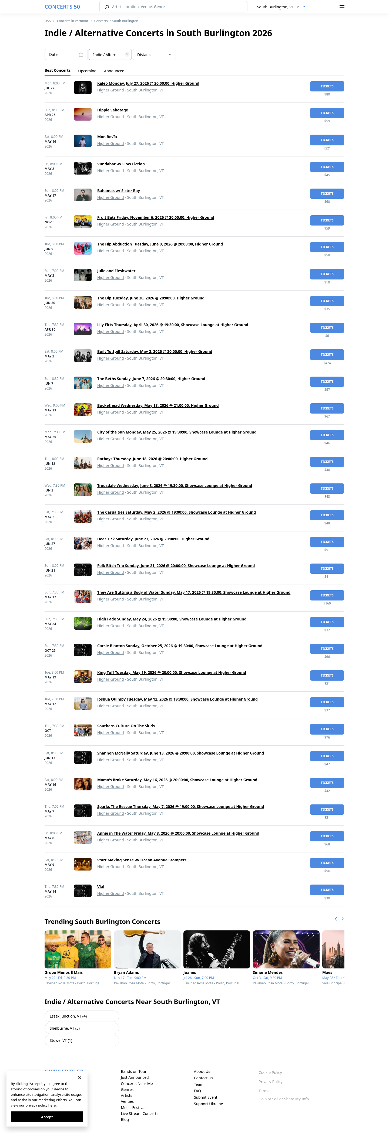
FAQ (197, 1090)
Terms (264, 1090)
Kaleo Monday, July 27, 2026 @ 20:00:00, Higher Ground (148, 83)
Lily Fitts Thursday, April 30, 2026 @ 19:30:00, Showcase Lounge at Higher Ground (172, 324)
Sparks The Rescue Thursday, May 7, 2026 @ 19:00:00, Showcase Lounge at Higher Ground (180, 806)
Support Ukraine (208, 1103)
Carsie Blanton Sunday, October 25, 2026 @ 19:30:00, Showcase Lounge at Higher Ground (180, 645)
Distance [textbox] (145, 54)
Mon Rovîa (107, 136)
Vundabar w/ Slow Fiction (121, 163)
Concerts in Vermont (72, 21)
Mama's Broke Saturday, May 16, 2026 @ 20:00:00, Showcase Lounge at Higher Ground (177, 779)
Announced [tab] (114, 70)
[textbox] (110, 54)
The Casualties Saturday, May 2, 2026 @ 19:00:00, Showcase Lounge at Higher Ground (176, 512)
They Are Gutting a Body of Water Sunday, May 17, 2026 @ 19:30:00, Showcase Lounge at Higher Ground (193, 592)
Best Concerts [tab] (58, 70)
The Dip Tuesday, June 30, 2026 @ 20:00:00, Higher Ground (150, 298)
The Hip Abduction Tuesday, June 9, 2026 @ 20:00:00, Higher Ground (160, 244)
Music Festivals (134, 1107)
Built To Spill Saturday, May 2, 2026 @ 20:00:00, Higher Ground (154, 351)
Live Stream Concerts (139, 1113)
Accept (47, 1116)
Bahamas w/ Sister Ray (118, 190)
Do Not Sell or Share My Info (284, 1098)
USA (48, 21)
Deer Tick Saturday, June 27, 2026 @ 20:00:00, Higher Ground (153, 538)
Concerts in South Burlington (116, 21)
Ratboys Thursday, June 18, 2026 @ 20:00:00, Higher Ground (152, 458)
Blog (125, 1119)
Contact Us (203, 1077)
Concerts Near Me (137, 1083)
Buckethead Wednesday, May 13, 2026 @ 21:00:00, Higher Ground (158, 405)
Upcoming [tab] (87, 70)
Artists (126, 1095)
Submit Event (205, 1097)
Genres (127, 1089)
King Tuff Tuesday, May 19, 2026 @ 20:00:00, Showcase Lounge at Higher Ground (171, 672)
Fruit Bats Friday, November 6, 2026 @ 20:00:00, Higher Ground (155, 217)
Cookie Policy (270, 1072)
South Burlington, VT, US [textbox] (278, 6)
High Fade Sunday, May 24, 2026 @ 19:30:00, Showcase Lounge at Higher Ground (172, 619)
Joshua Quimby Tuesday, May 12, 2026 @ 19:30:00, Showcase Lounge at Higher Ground (177, 699)
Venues (127, 1101)
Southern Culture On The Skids (126, 725)
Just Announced (135, 1077)
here (52, 1105)
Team (199, 1084)
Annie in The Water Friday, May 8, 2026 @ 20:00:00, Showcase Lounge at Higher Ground (178, 833)
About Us (202, 1071)
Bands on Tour (133, 1071)
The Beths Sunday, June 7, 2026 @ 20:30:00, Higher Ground (151, 378)
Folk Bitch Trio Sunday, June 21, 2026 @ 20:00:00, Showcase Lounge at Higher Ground (176, 565)
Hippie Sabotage (112, 109)
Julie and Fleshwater (116, 270)
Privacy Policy (270, 1081)
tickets (327, 86)
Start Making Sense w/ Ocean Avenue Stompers (142, 859)
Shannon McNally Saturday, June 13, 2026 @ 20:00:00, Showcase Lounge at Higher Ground (180, 753)
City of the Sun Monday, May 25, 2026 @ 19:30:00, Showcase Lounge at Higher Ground (177, 432)
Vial (100, 886)
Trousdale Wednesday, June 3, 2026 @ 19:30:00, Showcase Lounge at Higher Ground (174, 485)
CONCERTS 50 (62, 6)
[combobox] (281, 7)
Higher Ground (110, 90)
